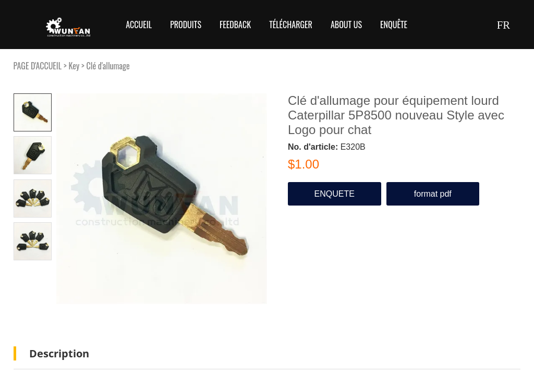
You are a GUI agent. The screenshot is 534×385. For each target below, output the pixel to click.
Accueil (139, 24)
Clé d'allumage (108, 65)
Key (73, 65)
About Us (346, 24)
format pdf (433, 193)
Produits (185, 24)
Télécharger (290, 24)
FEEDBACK (235, 24)
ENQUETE (334, 193)
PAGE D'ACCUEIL (38, 65)
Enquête (393, 24)
